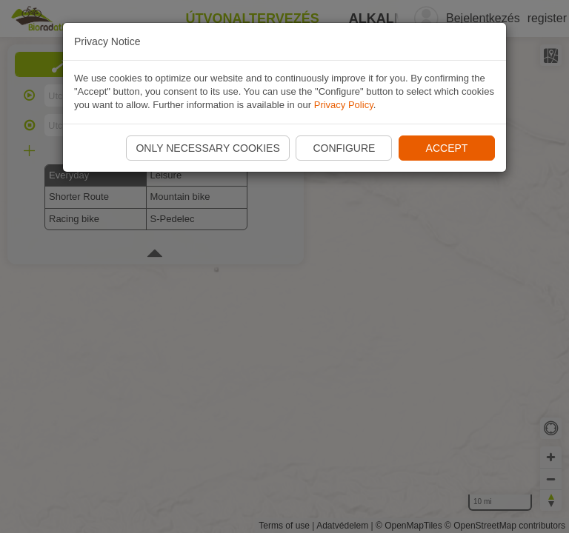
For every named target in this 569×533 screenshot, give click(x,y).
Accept (447, 148)
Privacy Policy (343, 104)
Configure (344, 148)
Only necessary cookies (207, 148)
